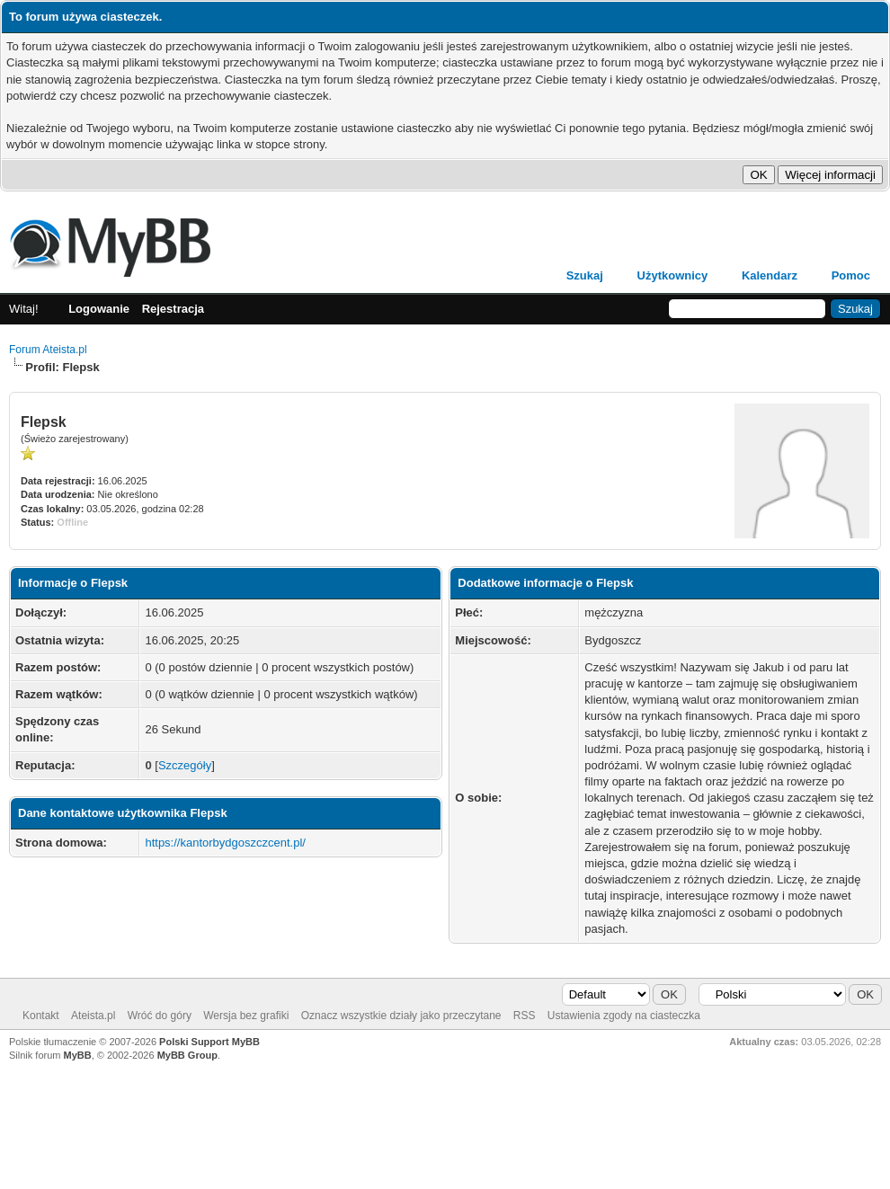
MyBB (78, 1055)
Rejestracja (173, 308)
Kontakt (40, 1015)
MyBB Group (187, 1055)
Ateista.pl (93, 1015)
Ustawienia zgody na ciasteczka (623, 1015)
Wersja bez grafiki (246, 1015)
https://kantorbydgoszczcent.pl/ (225, 842)
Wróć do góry (159, 1015)
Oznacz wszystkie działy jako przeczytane (401, 1015)
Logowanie (98, 308)
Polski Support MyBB (209, 1041)
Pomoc (851, 275)
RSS (524, 1015)
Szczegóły (184, 765)
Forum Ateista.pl (48, 349)
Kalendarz (769, 275)
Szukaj (584, 275)
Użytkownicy (672, 275)
